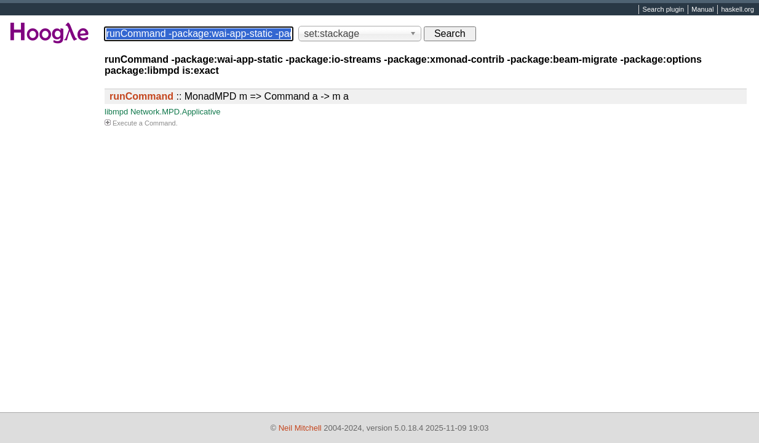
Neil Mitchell (300, 428)
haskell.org (737, 10)
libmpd (116, 111)
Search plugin (664, 10)
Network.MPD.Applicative (175, 111)
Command (160, 123)
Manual (702, 10)
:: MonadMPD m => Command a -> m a (229, 96)
